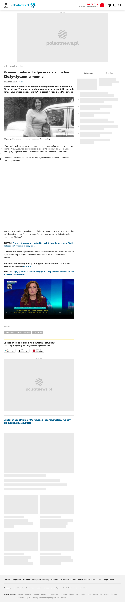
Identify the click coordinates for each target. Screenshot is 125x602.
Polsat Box (83, 588)
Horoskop (63, 594)
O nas (99, 580)
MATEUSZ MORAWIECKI (13, 333)
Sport (39, 588)
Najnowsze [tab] (88, 73)
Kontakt (7, 580)
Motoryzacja (104, 594)
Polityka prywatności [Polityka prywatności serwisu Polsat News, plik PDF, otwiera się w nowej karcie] (86, 580)
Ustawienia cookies (68, 580)
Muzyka (63, 598)
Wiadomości (30, 588)
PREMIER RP (37, 333)
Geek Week (67, 588)
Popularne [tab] (110, 73)
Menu (6, 7)
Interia (20, 594)
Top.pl (28, 598)
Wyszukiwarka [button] (120, 5)
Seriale (21, 598)
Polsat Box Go (18, 588)
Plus (75, 588)
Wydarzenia (80, 594)
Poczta (28, 594)
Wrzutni (27, 266)
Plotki (71, 594)
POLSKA (27, 333)
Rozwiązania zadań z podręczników (45, 598)
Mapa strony (109, 580)
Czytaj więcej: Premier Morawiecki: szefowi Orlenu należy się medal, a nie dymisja (37, 421)
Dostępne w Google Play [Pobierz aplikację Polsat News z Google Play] (15, 350)
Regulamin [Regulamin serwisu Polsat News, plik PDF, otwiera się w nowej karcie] (16, 580)
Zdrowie (114, 594)
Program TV (53, 594)
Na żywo (44, 594)
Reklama (54, 580)
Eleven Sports (56, 588)
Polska (21, 66)
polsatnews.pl (9, 66)
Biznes (95, 594)
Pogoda (46, 588)
